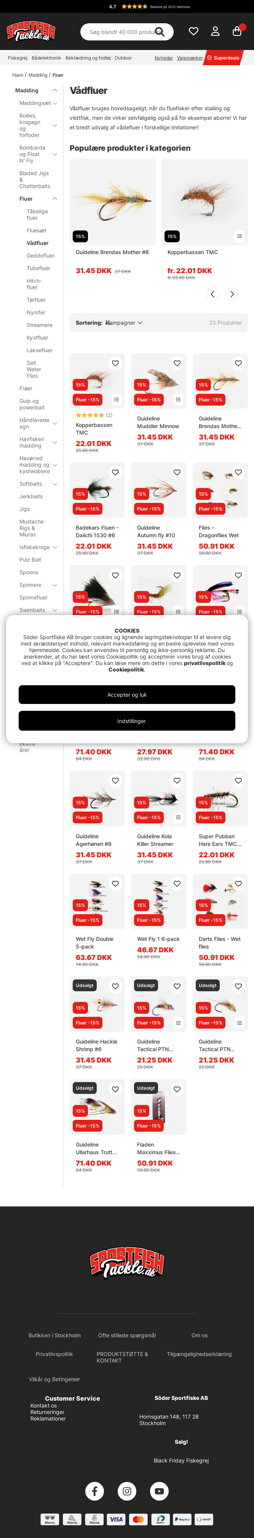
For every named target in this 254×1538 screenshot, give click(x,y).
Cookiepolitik (126, 669)
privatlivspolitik (205, 663)
